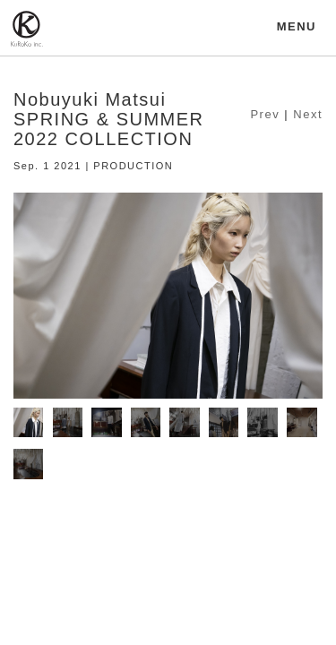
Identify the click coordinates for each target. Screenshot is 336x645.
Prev (265, 114)
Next (308, 114)
